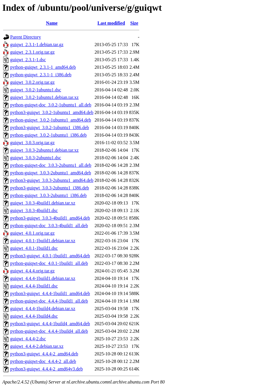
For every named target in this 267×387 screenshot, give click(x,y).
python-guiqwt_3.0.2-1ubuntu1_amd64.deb (50, 119)
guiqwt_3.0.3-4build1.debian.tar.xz (42, 202)
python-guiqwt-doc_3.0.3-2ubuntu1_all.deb (50, 165)
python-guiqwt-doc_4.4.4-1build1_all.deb (49, 301)
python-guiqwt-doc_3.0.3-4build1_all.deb (49, 225)
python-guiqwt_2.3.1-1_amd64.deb (43, 67)
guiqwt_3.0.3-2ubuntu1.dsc (35, 157)
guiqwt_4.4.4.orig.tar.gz (32, 270)
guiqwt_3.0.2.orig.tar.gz (32, 82)
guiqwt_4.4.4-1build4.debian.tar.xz (42, 308)
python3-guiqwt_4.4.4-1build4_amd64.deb (50, 323)
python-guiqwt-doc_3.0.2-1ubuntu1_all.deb (50, 104)
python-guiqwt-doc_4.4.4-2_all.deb (43, 361)
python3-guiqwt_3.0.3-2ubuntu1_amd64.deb (51, 180)
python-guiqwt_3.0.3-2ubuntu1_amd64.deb (50, 172)
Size (134, 23)
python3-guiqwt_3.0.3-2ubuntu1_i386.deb (49, 187)
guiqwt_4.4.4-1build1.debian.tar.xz (42, 278)
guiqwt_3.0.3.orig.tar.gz (32, 142)
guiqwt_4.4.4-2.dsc (28, 338)
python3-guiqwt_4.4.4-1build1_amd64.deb (50, 293)
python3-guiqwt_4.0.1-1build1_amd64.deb (50, 255)
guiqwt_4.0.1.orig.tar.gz (32, 233)
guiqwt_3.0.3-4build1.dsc (34, 210)
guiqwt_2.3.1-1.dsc (28, 59)
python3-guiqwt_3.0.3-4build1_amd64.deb (50, 218)
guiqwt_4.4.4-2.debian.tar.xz (37, 346)
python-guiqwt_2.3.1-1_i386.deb (40, 74)
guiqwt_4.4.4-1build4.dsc (34, 316)
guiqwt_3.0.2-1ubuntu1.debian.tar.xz (44, 97)
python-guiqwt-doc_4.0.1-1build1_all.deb (49, 263)
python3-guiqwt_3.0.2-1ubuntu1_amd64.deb (51, 112)
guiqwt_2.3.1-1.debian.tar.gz (37, 44)
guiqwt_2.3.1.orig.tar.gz (32, 52)
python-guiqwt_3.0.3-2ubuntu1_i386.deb (48, 195)
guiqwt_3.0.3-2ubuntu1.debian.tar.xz (44, 150)
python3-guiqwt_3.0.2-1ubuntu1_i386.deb (49, 127)
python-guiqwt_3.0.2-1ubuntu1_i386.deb (48, 135)
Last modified (111, 23)
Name (51, 23)
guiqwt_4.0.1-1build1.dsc (34, 248)
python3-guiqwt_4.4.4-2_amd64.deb (44, 353)
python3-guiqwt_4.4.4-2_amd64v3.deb (46, 368)
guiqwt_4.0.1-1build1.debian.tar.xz (42, 240)
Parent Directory (25, 37)
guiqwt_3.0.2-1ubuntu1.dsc (35, 89)
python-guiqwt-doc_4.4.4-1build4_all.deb (49, 331)
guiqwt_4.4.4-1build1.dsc (34, 285)
